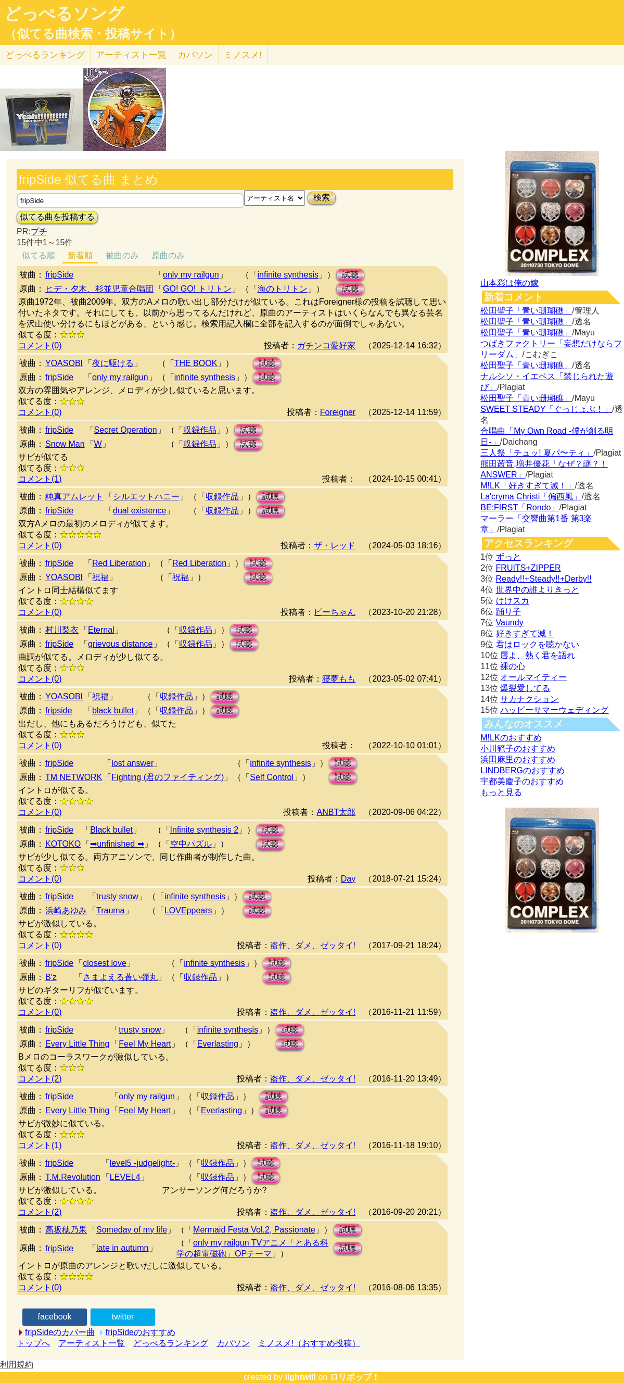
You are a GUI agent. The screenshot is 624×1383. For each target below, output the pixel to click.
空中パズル (191, 843)
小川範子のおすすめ (517, 748)
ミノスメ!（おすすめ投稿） (309, 1343)
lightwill (300, 1377)
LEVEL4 (125, 1177)
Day (348, 878)
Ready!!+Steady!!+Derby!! (544, 578)
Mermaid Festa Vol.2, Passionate (254, 1229)
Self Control (272, 777)
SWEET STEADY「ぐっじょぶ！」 (546, 409)
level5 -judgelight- (142, 1163)
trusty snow (117, 896)
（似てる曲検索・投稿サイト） (93, 34)
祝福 (100, 577)
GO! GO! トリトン (197, 288)
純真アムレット (74, 496)
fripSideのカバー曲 (60, 1332)
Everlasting (217, 1043)
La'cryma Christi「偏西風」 (530, 496)
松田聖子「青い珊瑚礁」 (526, 310)
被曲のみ (122, 255)
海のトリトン (283, 288)
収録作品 (200, 429)
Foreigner (337, 412)
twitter (123, 1316)
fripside (58, 710)
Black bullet (111, 829)
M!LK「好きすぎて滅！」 (527, 485)
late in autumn (122, 1247)
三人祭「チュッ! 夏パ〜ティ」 (536, 452)
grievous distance (120, 643)
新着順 (80, 255)
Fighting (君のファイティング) (167, 777)
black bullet (113, 710)
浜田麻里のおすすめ (517, 759)
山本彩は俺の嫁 (509, 283)
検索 (321, 197)
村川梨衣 (62, 629)
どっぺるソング (64, 13)
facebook (55, 1316)
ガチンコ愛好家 (326, 345)
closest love (104, 963)
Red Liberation (119, 563)
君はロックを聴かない (537, 644)
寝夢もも (338, 678)
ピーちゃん (334, 612)
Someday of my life (131, 1229)
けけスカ (512, 600)
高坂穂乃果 (66, 1229)
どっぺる (45, 55)
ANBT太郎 (335, 812)
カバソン (195, 55)
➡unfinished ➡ (117, 843)
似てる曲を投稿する (57, 216)
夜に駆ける (113, 363)
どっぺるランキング (170, 1343)
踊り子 (508, 611)
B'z (51, 977)
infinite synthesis (288, 274)
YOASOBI (64, 363)
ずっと (508, 556)
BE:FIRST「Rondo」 (519, 507)
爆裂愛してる (525, 688)
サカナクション (529, 699)
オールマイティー (533, 677)
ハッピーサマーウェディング (554, 710)
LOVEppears (188, 910)
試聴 (350, 274)
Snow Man (65, 443)
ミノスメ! (243, 55)
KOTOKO (63, 843)
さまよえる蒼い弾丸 (120, 977)
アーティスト (131, 55)
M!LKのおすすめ (510, 737)
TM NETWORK (73, 777)
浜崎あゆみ (66, 910)
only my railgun (191, 274)
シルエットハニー (146, 496)
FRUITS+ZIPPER (528, 567)
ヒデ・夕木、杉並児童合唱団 (99, 288)
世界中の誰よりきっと (537, 589)
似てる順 (38, 255)
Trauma (110, 910)
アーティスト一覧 (91, 1343)
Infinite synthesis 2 (204, 829)
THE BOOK (196, 363)
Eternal (101, 629)
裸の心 (512, 666)
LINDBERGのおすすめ (522, 770)
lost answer (132, 763)
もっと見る (501, 792)
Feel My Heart (145, 1043)
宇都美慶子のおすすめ (522, 781)
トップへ (33, 1343)
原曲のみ (168, 255)
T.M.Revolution (72, 1177)
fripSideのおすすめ (140, 1332)
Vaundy (510, 622)
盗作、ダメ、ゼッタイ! (312, 945)
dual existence (139, 510)
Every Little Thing (77, 1043)
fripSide (59, 274)
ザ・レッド (334, 545)
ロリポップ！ (355, 1377)
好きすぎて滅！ (525, 633)
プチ (39, 231)
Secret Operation (125, 429)
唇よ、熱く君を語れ (537, 655)
